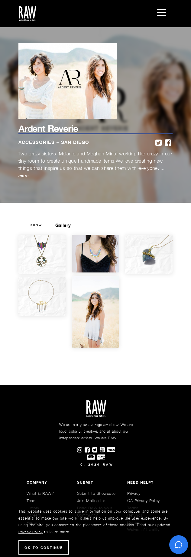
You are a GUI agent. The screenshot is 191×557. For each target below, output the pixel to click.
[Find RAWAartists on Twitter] (96, 450)
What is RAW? (40, 493)
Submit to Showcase (96, 493)
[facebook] (168, 143)
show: (37, 225)
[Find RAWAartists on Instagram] (81, 450)
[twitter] (158, 143)
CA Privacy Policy (143, 500)
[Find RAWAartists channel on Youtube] (103, 450)
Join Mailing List (92, 500)
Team (32, 500)
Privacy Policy (30, 532)
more (23, 175)
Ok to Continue (43, 547)
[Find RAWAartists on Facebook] (88, 450)
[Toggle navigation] (161, 13)
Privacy (134, 493)
